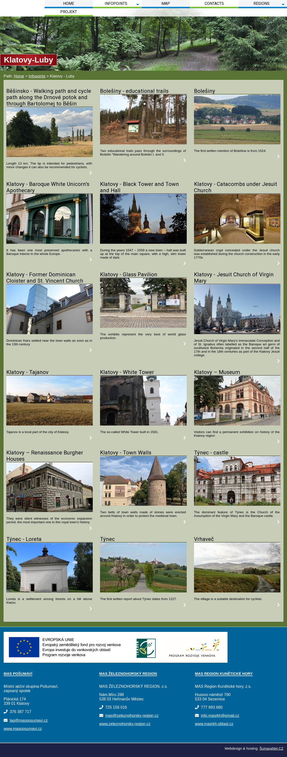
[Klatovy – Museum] (237, 424)
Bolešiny (204, 91)
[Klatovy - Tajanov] (49, 424)
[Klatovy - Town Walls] (143, 504)
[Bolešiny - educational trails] (143, 143)
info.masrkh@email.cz (220, 715)
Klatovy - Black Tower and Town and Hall (139, 187)
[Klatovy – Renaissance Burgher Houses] (49, 511)
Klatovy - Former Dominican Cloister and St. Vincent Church (44, 277)
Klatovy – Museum (217, 372)
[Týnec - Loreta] (49, 591)
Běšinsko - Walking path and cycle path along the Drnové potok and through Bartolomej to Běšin (48, 97)
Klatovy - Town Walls (125, 452)
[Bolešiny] (237, 143)
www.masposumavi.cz (23, 729)
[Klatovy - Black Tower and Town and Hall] (143, 242)
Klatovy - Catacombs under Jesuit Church (235, 187)
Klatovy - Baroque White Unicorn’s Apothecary (47, 187)
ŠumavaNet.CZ (271, 748)
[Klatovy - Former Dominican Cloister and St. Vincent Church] (49, 333)
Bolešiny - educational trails (134, 91)
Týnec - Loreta (24, 539)
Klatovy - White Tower (127, 372)
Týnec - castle (211, 452)
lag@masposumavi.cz (29, 720)
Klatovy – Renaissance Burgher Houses (44, 455)
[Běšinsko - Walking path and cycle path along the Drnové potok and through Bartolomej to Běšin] (49, 156)
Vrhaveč (204, 539)
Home (19, 76)
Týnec (107, 539)
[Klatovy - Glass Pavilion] (143, 326)
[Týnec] (143, 591)
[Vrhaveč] (237, 591)
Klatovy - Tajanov (27, 372)
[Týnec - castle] (237, 504)
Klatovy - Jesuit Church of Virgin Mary (234, 277)
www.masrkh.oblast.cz (214, 724)
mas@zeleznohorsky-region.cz (132, 715)
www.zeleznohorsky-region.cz (125, 724)
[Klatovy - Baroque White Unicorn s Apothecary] (49, 242)
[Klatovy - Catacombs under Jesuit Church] (237, 242)
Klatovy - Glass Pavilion (128, 274)
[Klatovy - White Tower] (143, 424)
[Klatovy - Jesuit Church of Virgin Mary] (237, 333)
